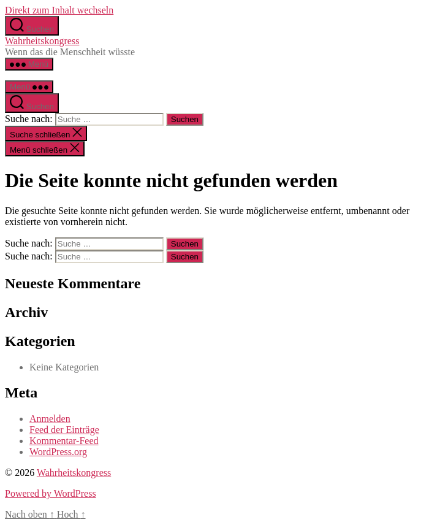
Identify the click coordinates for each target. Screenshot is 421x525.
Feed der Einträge (64, 429)
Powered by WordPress (50, 493)
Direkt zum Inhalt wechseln (59, 10)
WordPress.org (58, 451)
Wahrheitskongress (42, 41)
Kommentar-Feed (64, 440)
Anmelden (49, 418)
